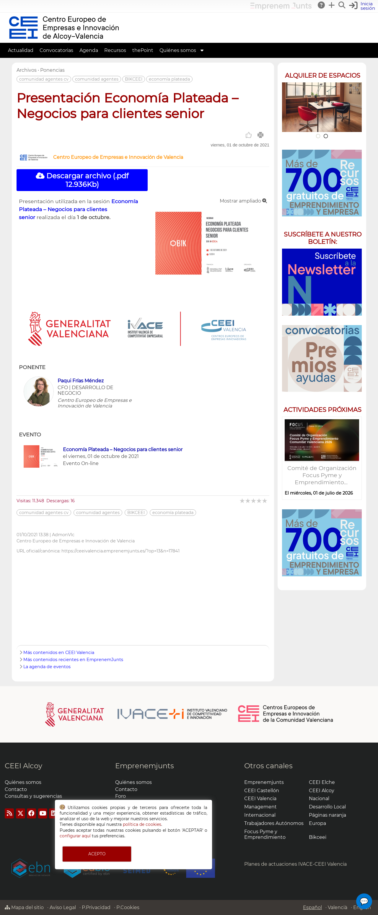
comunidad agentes (96, 79)
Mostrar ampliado (243, 201)
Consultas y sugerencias (33, 796)
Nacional (319, 798)
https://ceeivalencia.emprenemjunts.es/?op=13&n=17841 (120, 551)
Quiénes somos (177, 50)
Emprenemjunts (144, 765)
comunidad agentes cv (44, 79)
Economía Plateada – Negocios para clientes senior (78, 209)
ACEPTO (96, 854)
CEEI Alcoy (23, 765)
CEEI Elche (322, 782)
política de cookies (142, 824)
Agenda (88, 50)
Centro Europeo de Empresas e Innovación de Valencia (118, 157)
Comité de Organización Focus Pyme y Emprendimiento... (321, 475)
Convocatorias (56, 50)
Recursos (115, 50)
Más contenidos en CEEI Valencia (58, 652)
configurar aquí (75, 836)
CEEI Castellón (261, 790)
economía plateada (169, 79)
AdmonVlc (63, 534)
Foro (120, 796)
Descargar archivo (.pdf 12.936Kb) (82, 180)
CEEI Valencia (260, 798)
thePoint (142, 50)
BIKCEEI (133, 79)
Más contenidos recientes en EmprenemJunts (73, 659)
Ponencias (52, 70)
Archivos (27, 70)
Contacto (16, 789)
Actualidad (20, 50)
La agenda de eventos (47, 666)
